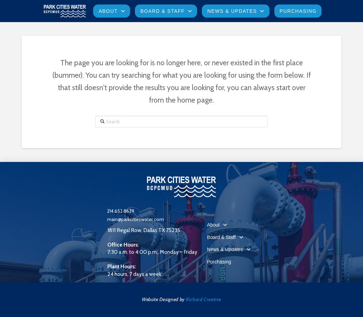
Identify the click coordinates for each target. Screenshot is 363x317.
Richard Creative (203, 299)
